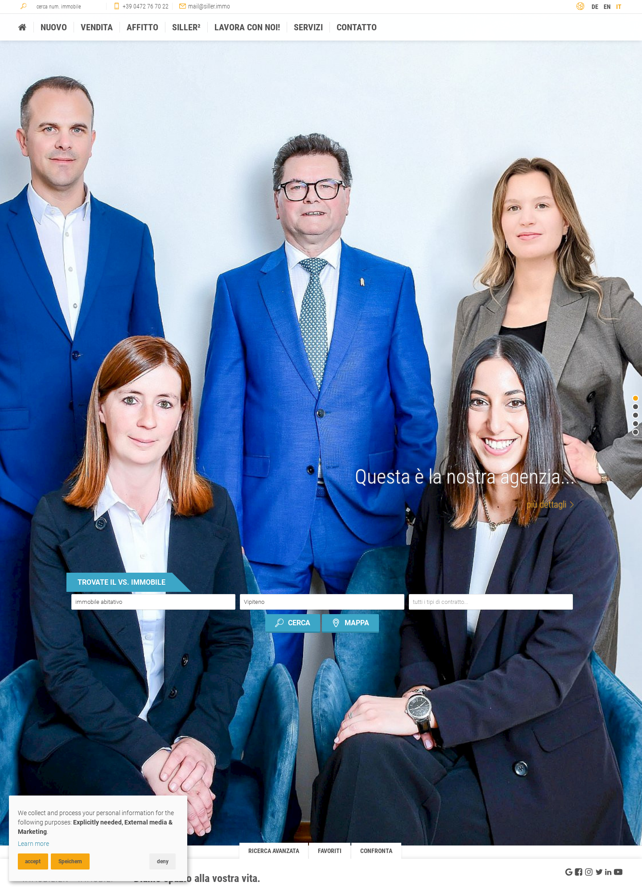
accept (33, 861)
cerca (292, 623)
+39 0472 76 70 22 (146, 6)
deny (163, 861)
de (595, 6)
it (618, 6)
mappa (350, 623)
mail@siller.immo (209, 6)
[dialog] (98, 838)
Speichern (70, 861)
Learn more (33, 843)
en (607, 6)
